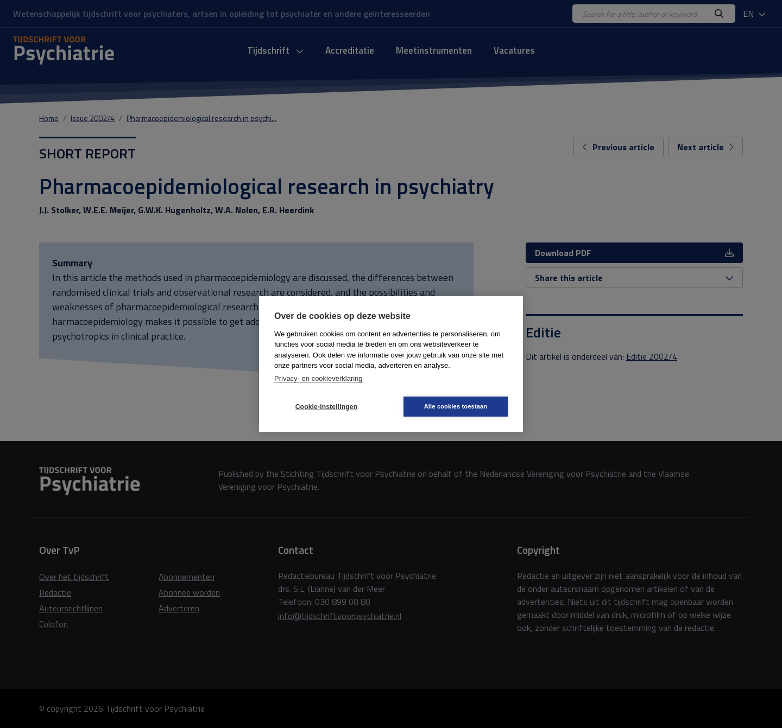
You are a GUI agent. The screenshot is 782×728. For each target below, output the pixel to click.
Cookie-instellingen (326, 407)
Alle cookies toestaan (456, 406)
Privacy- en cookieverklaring (318, 378)
